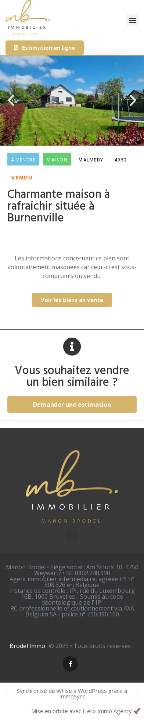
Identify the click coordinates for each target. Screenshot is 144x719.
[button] (132, 20)
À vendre (23, 160)
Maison (57, 160)
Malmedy (91, 160)
